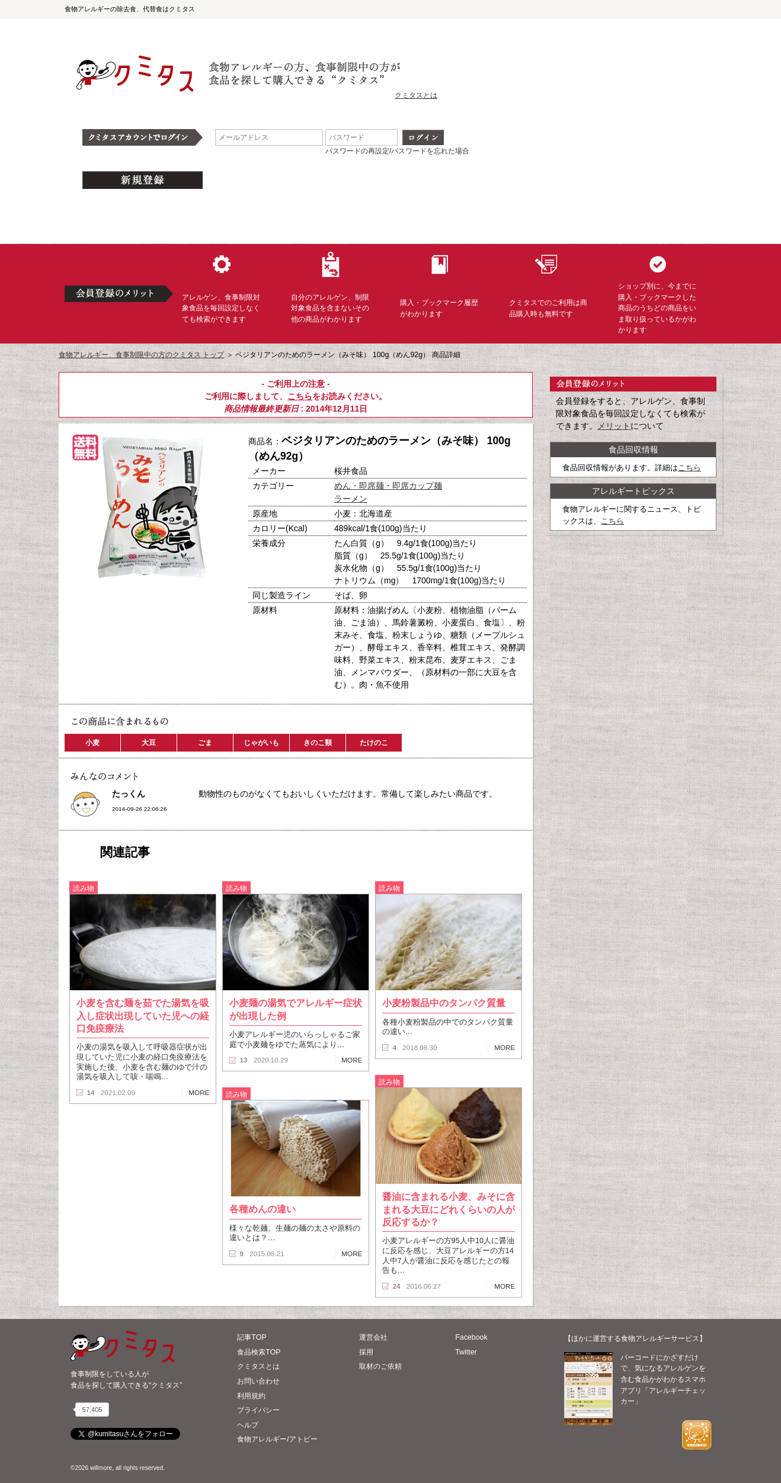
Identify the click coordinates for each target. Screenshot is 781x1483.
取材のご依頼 (380, 1366)
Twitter (466, 1352)
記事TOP (251, 1337)
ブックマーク (184, 603)
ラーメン (350, 498)
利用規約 (251, 1396)
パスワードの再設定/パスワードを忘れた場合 (397, 151)
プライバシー (258, 1410)
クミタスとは (416, 95)
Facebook (471, 1337)
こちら (299, 396)
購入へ (103, 603)
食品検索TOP (258, 1352)
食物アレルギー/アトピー (277, 1439)
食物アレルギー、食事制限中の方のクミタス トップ (141, 355)
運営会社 (373, 1337)
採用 (366, 1352)
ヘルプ (247, 1425)
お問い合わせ (258, 1381)
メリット (613, 426)
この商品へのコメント (104, 624)
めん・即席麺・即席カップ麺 (388, 485)
